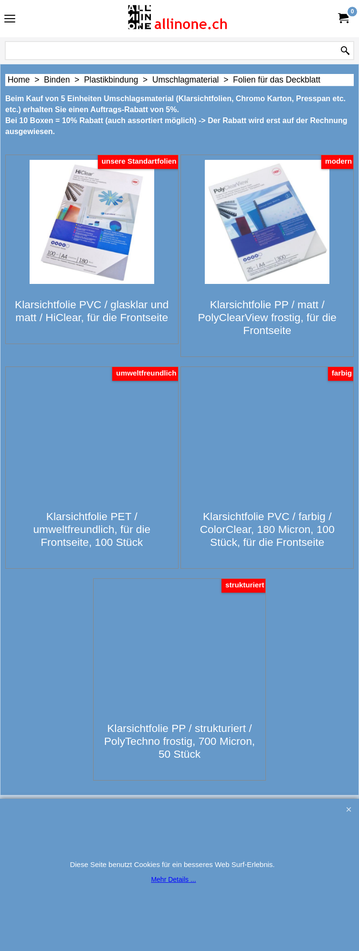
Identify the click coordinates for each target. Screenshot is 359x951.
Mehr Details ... (173, 879)
